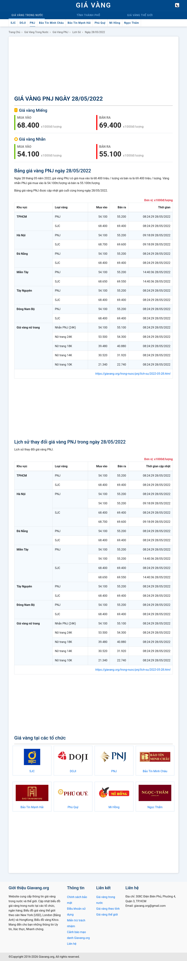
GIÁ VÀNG (93, 5)
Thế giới (140, 15)
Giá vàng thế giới (107, 914)
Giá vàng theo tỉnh (108, 908)
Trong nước (27, 15)
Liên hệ (71, 943)
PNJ (32, 22)
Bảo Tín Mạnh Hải (79, 22)
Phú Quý (100, 22)
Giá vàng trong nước (36, 32)
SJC (13, 22)
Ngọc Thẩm (131, 22)
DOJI (23, 22)
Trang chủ (14, 32)
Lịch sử (76, 32)
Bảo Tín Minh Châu (51, 22)
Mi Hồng (114, 22)
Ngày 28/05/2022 (95, 32)
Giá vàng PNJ (60, 32)
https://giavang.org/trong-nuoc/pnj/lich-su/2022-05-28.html (132, 373)
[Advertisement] (93, 66)
